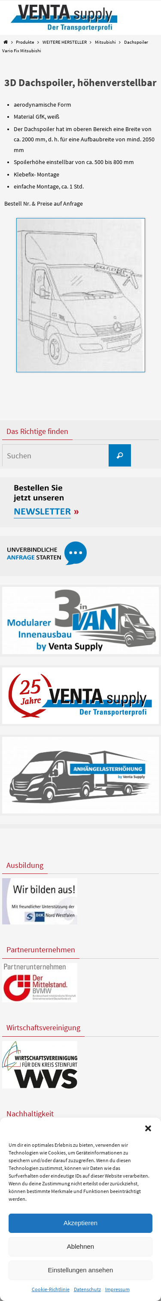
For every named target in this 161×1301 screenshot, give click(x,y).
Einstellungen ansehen (80, 1270)
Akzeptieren (80, 1222)
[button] (148, 1128)
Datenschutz (87, 1289)
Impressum (117, 1289)
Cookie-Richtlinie (51, 1289)
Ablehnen (80, 1246)
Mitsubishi (105, 42)
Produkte (25, 42)
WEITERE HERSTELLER (65, 42)
